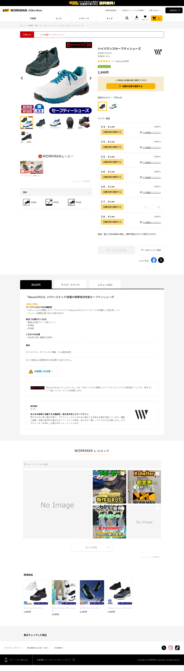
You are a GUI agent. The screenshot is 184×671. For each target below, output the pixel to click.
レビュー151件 (122, 61)
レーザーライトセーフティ (90, 608)
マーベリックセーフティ (33, 608)
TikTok (177, 648)
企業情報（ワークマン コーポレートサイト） (54, 659)
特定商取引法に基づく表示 (37, 648)
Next (90, 78)
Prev (22, 78)
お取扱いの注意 (39, 371)
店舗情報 (173, 10)
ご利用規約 (57, 648)
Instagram (170, 648)
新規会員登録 (111, 10)
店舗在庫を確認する (112, 131)
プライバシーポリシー (13, 648)
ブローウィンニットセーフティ (120, 608)
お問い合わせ (154, 10)
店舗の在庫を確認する (132, 86)
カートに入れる (116, 250)
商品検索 (127, 18)
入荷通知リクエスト (152, 132)
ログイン (137, 17)
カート (156, 18)
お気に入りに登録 (153, 250)
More (92, 547)
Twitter (164, 648)
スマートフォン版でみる (18, 659)
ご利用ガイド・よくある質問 (132, 10)
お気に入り (145, 17)
